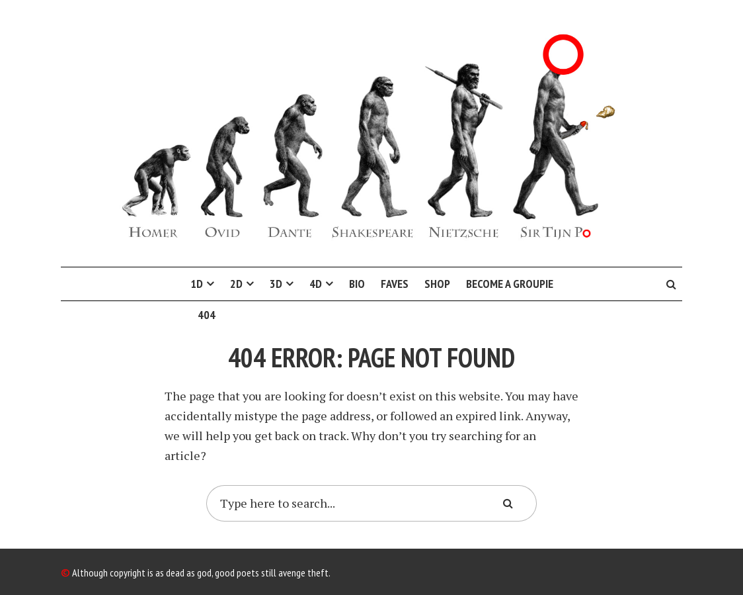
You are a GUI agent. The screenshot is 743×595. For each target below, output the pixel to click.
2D (236, 283)
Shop (437, 283)
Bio (357, 283)
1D (196, 283)
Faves (395, 283)
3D (276, 283)
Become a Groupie (509, 283)
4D (315, 283)
